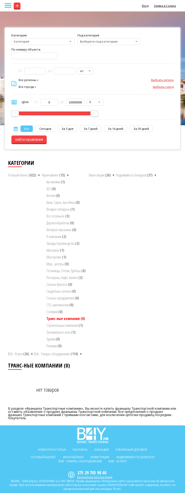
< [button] (39, 175)
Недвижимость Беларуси (134, 175)
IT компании (56, 236)
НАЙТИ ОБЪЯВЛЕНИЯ (29, 140)
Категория (19, 35)
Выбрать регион (162, 80)
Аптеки (53, 195)
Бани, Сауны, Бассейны (63, 202)
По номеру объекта (25, 49)
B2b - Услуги (18, 354)
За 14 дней (115, 129)
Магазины (55, 250)
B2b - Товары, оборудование (56, 354)
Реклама (54, 346)
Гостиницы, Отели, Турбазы (66, 270)
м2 (82, 71)
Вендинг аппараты (60, 209)
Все (26, 129)
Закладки (101, 450)
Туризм (53, 339)
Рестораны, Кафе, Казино (64, 277)
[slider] (15, 113)
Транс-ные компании (65, 318)
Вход (145, 6)
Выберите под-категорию (99, 41)
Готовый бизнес (22, 175)
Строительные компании (64, 325)
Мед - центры (57, 264)
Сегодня (45, 129)
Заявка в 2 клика (165, 6)
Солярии (54, 311)
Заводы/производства (63, 243)
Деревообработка (60, 223)
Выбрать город (163, 87)
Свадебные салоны (61, 291)
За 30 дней (141, 129)
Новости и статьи (52, 450)
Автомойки (55, 182)
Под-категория (88, 35)
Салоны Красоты (59, 284)
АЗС (51, 188)
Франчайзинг (53, 175)
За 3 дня (67, 129)
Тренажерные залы (61, 332)
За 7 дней (91, 129)
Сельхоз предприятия (62, 298)
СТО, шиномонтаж (60, 305)
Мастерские (56, 257)
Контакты (80, 450)
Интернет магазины (61, 229)
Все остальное (57, 216)
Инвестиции (100, 175)
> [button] (68, 175)
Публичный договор (131, 450)
